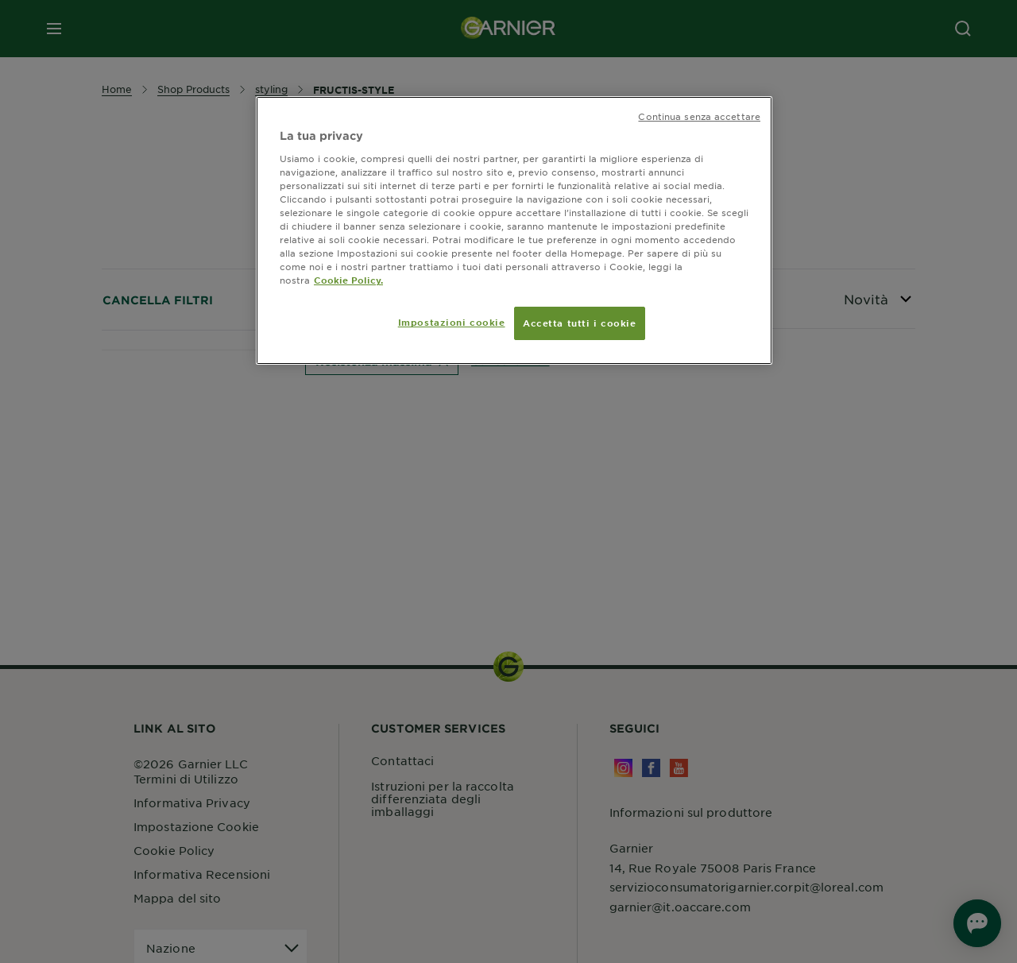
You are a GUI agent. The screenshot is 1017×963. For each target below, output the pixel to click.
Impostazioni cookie (451, 321)
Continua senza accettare (699, 116)
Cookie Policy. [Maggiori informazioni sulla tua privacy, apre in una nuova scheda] (348, 279)
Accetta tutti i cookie (579, 322)
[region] (514, 230)
